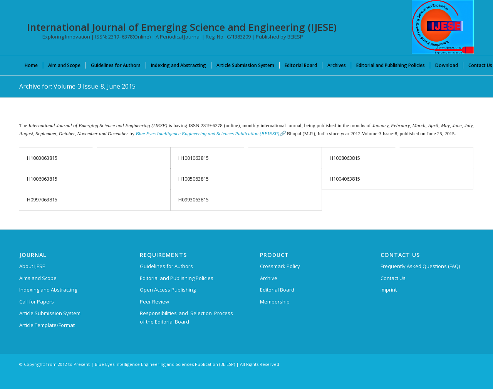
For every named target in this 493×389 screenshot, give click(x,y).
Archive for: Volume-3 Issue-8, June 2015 (77, 86)
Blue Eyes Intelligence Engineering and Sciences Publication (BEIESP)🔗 (211, 133)
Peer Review (154, 301)
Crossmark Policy (280, 266)
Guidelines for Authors (166, 266)
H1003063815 (42, 157)
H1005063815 (193, 178)
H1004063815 (345, 178)
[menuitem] (31, 65)
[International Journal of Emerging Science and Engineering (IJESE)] (443, 27)
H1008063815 (345, 157)
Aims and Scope (38, 278)
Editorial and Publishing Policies (176, 278)
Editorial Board (277, 289)
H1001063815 (193, 157)
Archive (268, 278)
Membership (275, 301)
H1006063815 (42, 178)
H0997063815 (42, 199)
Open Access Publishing (168, 289)
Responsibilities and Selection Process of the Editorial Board (186, 317)
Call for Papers (36, 301)
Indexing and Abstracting (48, 289)
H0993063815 (193, 199)
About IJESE (32, 266)
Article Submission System (49, 313)
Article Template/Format (47, 325)
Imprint (389, 289)
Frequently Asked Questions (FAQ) (420, 266)
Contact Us (393, 278)
